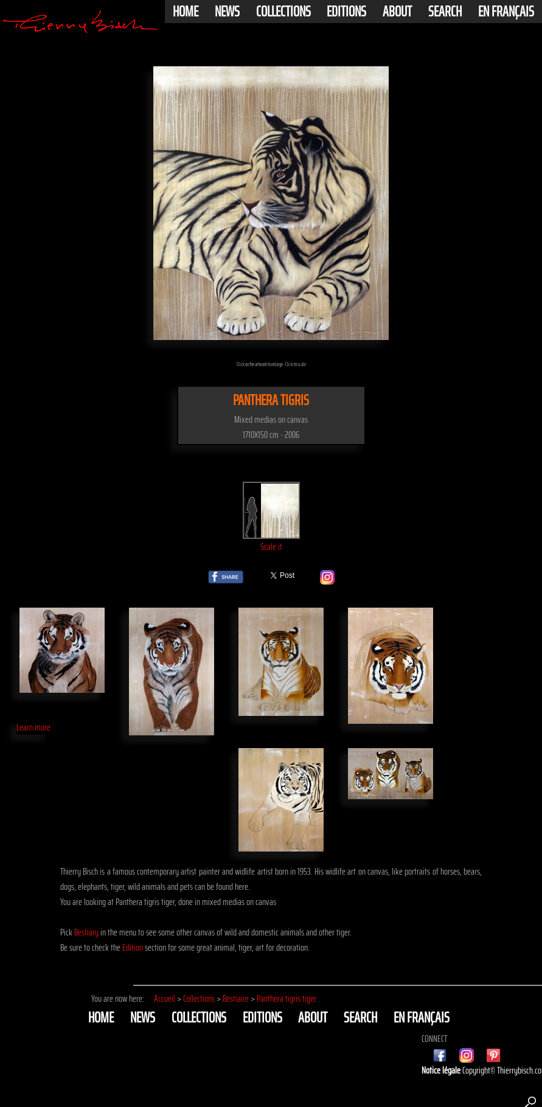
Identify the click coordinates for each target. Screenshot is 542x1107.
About (397, 11)
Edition (132, 947)
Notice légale (442, 1070)
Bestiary (86, 932)
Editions (346, 11)
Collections (283, 11)
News (227, 11)
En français (506, 11)
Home (185, 11)
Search (445, 11)
